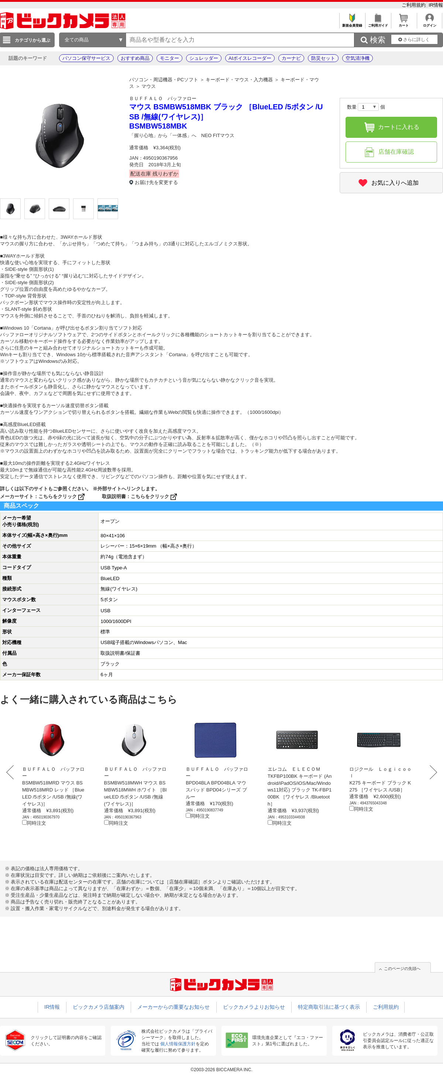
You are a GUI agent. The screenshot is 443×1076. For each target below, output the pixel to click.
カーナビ (291, 58)
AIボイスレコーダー (250, 58)
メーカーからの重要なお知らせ (173, 1007)
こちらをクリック (62, 496)
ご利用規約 (414, 5)
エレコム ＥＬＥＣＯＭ (294, 769)
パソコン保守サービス (86, 58)
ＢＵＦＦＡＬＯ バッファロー (162, 98)
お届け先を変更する (156, 182)
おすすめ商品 (135, 58)
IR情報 (436, 5)
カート (404, 23)
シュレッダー (203, 58)
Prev (12, 772)
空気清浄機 (358, 58)
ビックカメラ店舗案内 (98, 1007)
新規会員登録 (352, 23)
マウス (148, 86)
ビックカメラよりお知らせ (254, 1007)
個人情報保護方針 (178, 1043)
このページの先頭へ (402, 968)
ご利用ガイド (378, 23)
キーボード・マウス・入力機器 (239, 79)
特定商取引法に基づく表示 (329, 1007)
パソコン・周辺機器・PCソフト (163, 79)
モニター (169, 58)
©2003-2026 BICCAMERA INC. (221, 1069)
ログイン (430, 23)
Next (431, 772)
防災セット (323, 58)
